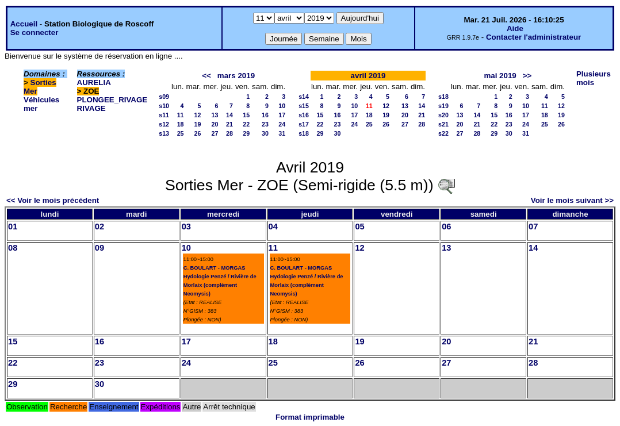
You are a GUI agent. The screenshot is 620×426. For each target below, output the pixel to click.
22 (246, 124)
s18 (303, 133)
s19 (443, 105)
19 (197, 124)
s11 (164, 115)
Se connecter (34, 32)
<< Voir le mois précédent (52, 200)
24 (281, 124)
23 (265, 124)
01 (12, 226)
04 (273, 226)
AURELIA (94, 82)
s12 (164, 124)
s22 (443, 133)
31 (281, 133)
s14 (303, 96)
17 (281, 115)
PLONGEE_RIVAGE (112, 99)
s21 (443, 124)
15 (246, 115)
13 (215, 115)
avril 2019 (368, 75)
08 (12, 247)
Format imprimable (310, 417)
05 (359, 226)
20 (215, 124)
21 (229, 124)
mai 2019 (500, 75)
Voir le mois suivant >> (572, 200)
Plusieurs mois (593, 78)
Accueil (23, 24)
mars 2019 (236, 75)
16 (265, 115)
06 (446, 226)
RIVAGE (91, 108)
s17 (303, 124)
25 (180, 133)
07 (533, 226)
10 (281, 105)
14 (229, 115)
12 (197, 115)
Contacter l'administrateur (533, 37)
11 (180, 115)
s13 (164, 133)
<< (206, 75)
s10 (164, 105)
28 (229, 133)
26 (197, 133)
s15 (303, 105)
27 (215, 133)
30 (265, 133)
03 (186, 226)
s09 (164, 96)
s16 (303, 115)
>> (527, 75)
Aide (515, 28)
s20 (443, 115)
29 (246, 133)
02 (99, 226)
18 (180, 124)
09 (99, 247)
